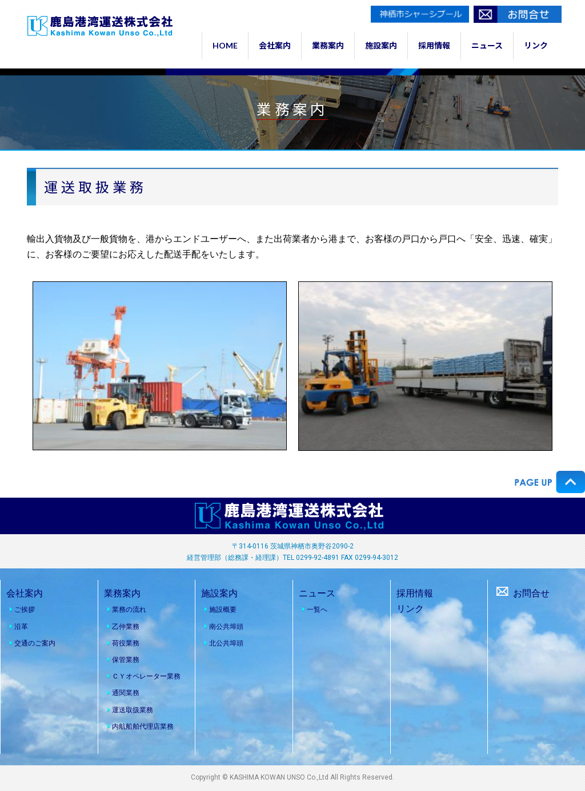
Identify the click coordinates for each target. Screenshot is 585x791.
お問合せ (522, 593)
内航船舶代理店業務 (143, 727)
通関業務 (125, 693)
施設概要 (223, 610)
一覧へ (317, 610)
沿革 (21, 627)
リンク (410, 608)
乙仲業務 (125, 627)
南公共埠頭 (226, 627)
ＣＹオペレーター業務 (146, 676)
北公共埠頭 (226, 643)
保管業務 (125, 660)
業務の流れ (129, 610)
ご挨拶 (24, 610)
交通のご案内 (34, 643)
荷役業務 (125, 643)
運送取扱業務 (132, 710)
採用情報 (414, 593)
